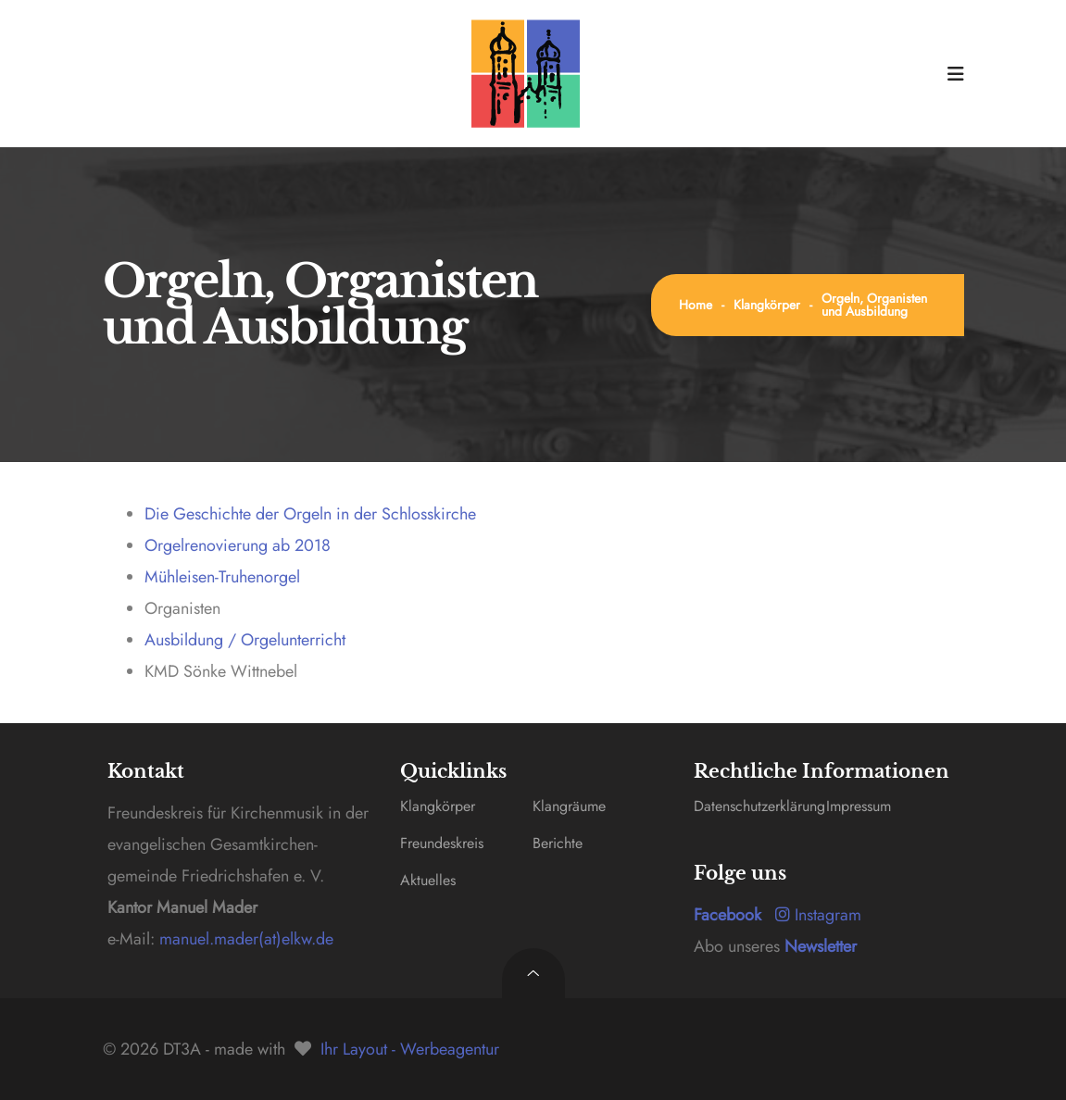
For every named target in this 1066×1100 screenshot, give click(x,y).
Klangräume (569, 806)
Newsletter (820, 946)
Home (695, 304)
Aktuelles (428, 880)
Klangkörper (767, 304)
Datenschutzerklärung (759, 806)
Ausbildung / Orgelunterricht (244, 640)
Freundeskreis (441, 843)
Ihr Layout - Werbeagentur (409, 1049)
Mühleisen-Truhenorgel (222, 577)
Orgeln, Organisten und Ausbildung (874, 305)
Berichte (558, 843)
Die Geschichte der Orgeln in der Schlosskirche (310, 514)
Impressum (858, 806)
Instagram (818, 915)
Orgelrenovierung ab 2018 (237, 545)
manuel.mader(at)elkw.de (244, 939)
